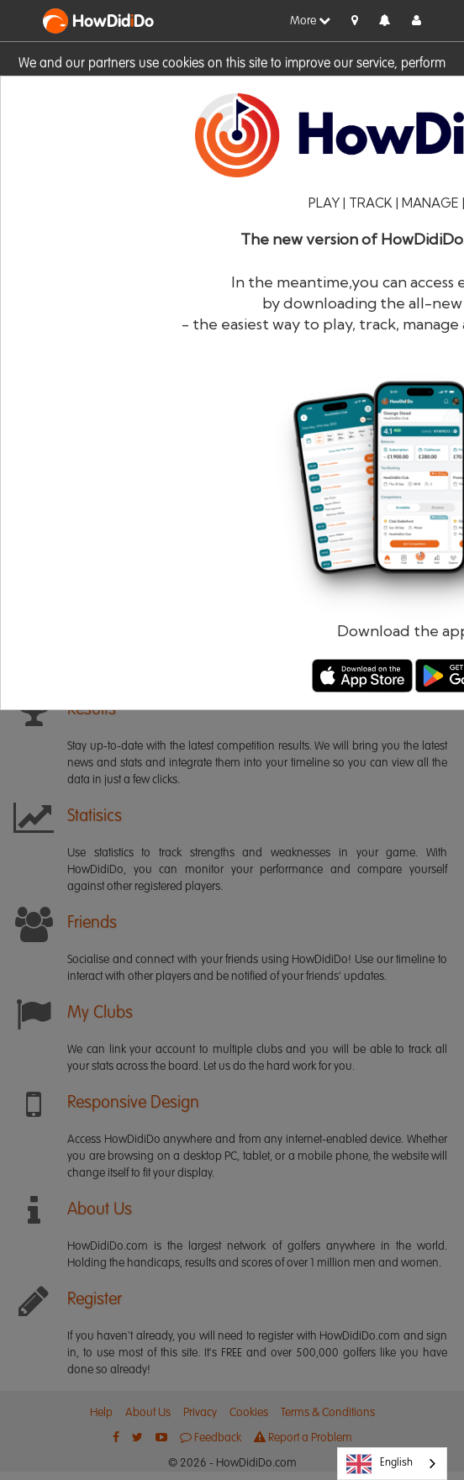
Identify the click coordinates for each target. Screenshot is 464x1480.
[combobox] (392, 1463)
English (379, 1464)
